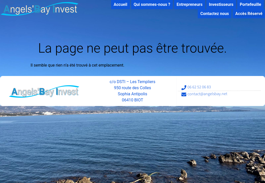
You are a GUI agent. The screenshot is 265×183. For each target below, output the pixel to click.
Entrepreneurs (187, 4)
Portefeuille (248, 4)
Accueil (118, 4)
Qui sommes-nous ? (149, 4)
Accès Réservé (246, 13)
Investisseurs (219, 4)
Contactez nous (212, 13)
